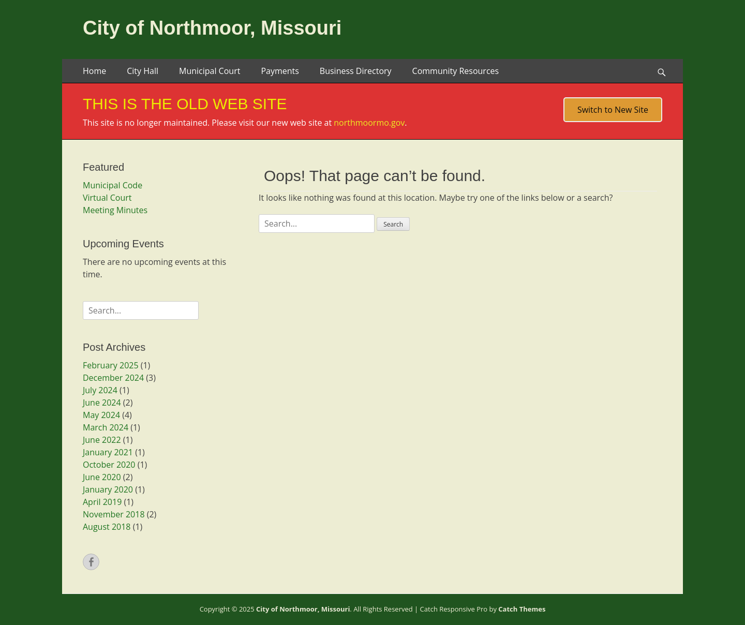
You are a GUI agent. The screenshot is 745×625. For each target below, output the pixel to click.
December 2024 (113, 377)
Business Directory (356, 71)
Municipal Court (209, 71)
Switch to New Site (612, 109)
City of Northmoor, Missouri (212, 28)
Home (94, 71)
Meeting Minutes (115, 210)
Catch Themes (521, 609)
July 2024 (100, 390)
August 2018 (107, 526)
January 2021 (108, 452)
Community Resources (455, 71)
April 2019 (102, 502)
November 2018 (114, 514)
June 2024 (102, 402)
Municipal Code (112, 185)
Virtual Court (107, 197)
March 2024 (105, 427)
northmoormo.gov (369, 122)
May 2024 (101, 415)
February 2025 (111, 365)
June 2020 (102, 477)
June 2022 (102, 439)
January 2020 (108, 489)
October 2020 (109, 464)
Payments (280, 71)
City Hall (142, 71)
